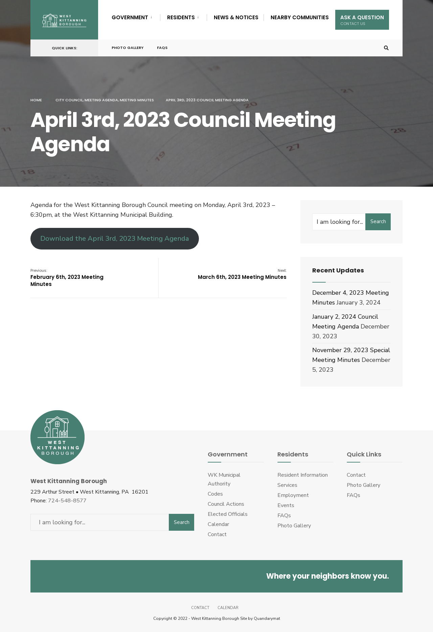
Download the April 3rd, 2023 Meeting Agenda (114, 238)
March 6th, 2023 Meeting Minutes (242, 274)
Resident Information (302, 475)
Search (378, 221)
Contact (217, 534)
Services (287, 485)
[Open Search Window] (386, 48)
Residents (181, 17)
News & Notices (236, 17)
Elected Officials (228, 514)
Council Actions (226, 504)
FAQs (162, 47)
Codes (215, 494)
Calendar (218, 524)
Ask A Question (362, 20)
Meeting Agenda (101, 100)
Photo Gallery (127, 47)
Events (285, 505)
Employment (293, 495)
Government (130, 17)
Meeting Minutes (137, 100)
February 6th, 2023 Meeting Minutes (67, 278)
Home (36, 100)
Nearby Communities (300, 17)
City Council (69, 100)
